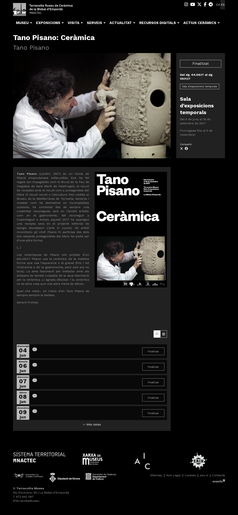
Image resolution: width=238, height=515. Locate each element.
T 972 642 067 (23, 496)
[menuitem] (186, 4)
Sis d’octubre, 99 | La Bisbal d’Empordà (41, 492)
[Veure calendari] (163, 334)
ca (218, 4)
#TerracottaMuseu (26, 501)
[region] (92, 105)
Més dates (92, 424)
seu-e (204, 475)
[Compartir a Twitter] (181, 148)
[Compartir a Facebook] (186, 148)
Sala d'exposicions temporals (199, 86)
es (223, 4)
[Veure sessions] (157, 334)
